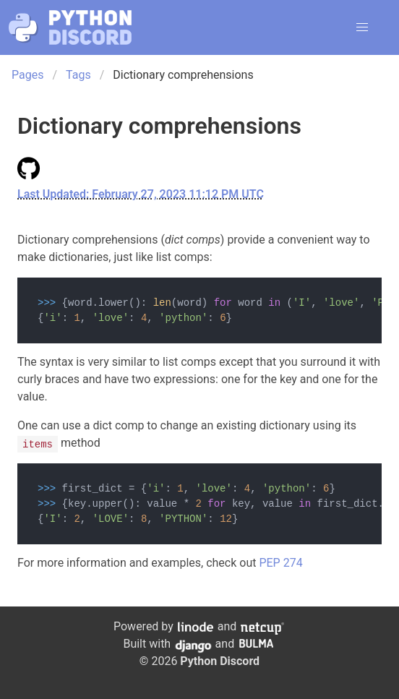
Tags (78, 75)
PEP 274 (280, 563)
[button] (362, 27)
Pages (27, 75)
